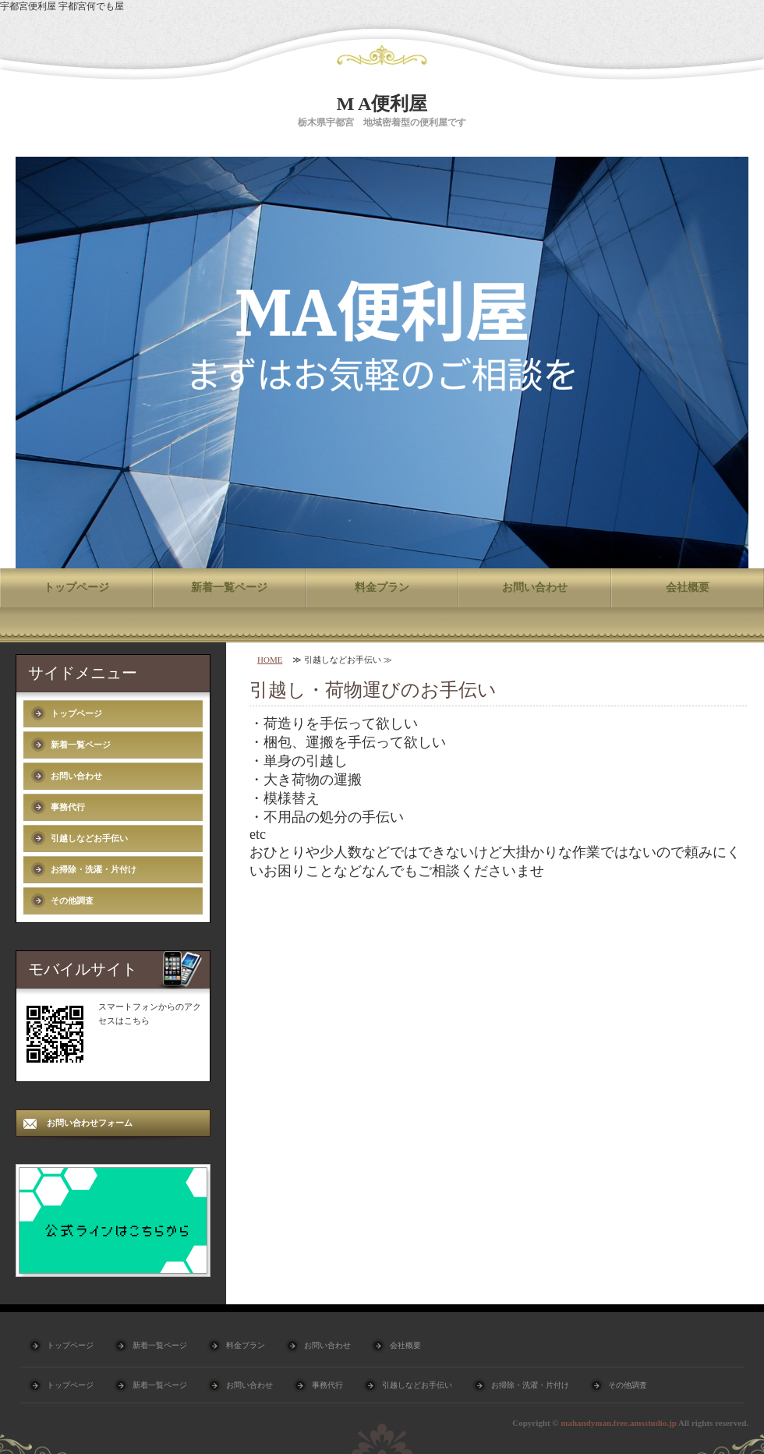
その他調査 (72, 900)
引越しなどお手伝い (89, 838)
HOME (269, 659)
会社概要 (687, 587)
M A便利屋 (382, 104)
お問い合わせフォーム (90, 1122)
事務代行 (68, 807)
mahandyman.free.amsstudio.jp (619, 1422)
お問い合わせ (535, 587)
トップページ (76, 587)
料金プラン (382, 587)
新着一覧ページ (229, 587)
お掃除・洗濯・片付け (93, 869)
